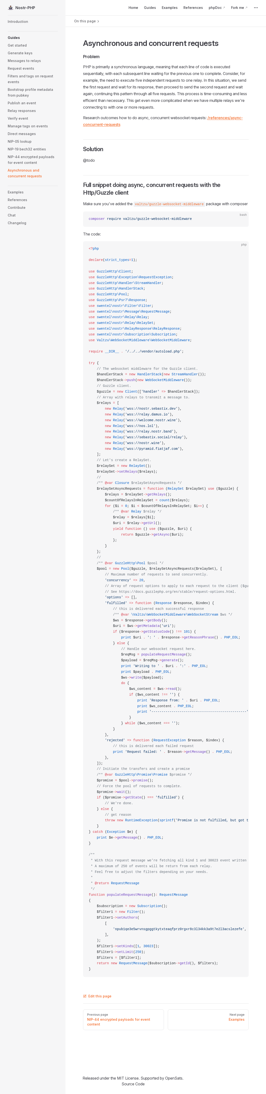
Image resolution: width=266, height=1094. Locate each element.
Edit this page (97, 996)
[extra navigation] (256, 7)
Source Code (133, 1084)
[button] (33, 38)
